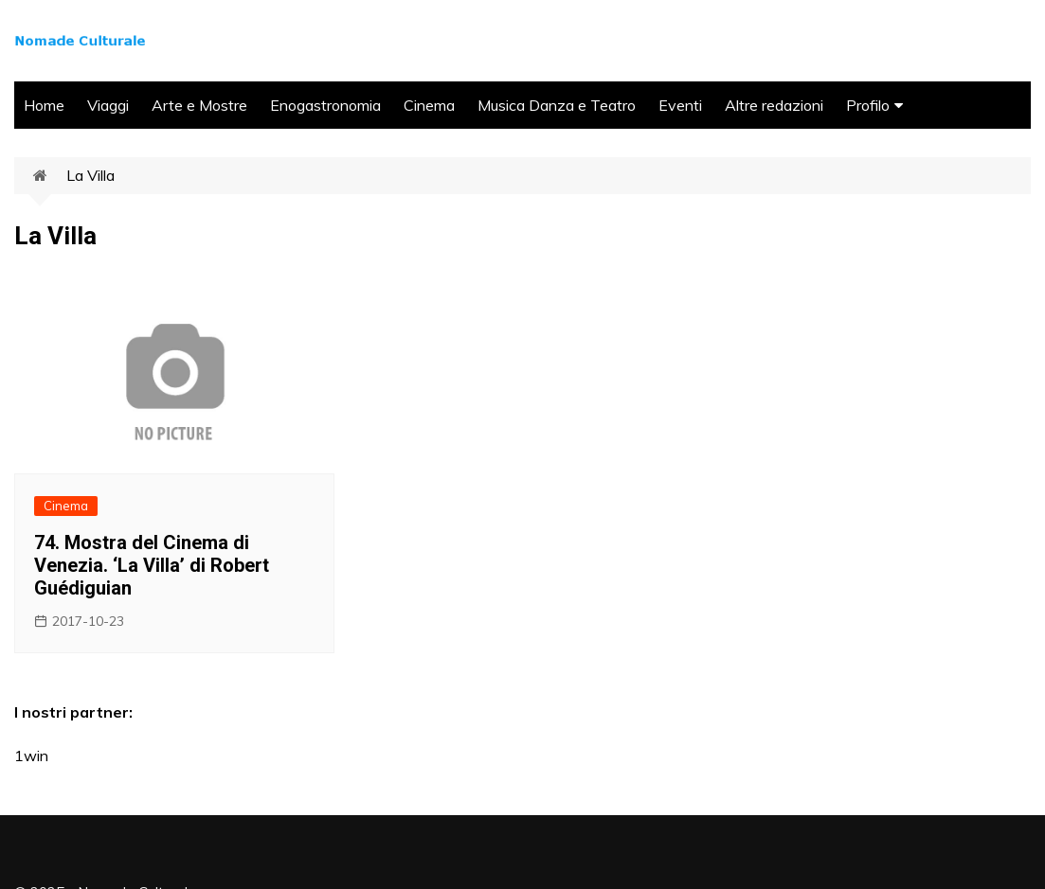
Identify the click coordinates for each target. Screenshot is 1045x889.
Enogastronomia (325, 105)
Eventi (680, 105)
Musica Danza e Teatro (556, 105)
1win (31, 755)
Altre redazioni (774, 105)
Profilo (868, 105)
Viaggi (108, 105)
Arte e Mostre (199, 105)
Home (44, 105)
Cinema (429, 105)
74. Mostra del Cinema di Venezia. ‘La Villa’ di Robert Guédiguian (151, 565)
